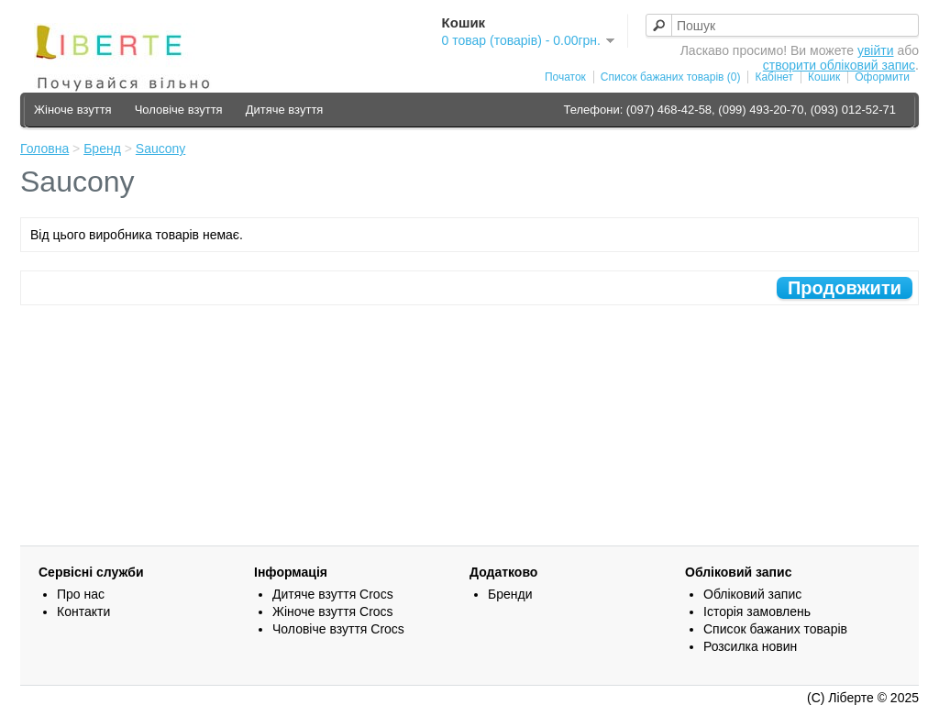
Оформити (882, 77)
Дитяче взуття (285, 109)
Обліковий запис (752, 594)
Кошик (824, 77)
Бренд (102, 148)
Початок (565, 77)
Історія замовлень (757, 611)
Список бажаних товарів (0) (671, 77)
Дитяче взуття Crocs (332, 594)
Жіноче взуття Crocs (332, 611)
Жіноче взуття (73, 109)
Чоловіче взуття (179, 109)
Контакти (83, 611)
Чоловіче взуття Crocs (338, 629)
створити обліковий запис (839, 65)
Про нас (81, 594)
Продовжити (844, 288)
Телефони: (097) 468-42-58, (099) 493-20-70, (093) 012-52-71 (729, 109)
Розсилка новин (750, 646)
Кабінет (774, 77)
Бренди (510, 594)
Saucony (160, 148)
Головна (44, 148)
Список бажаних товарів (775, 629)
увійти (875, 50)
